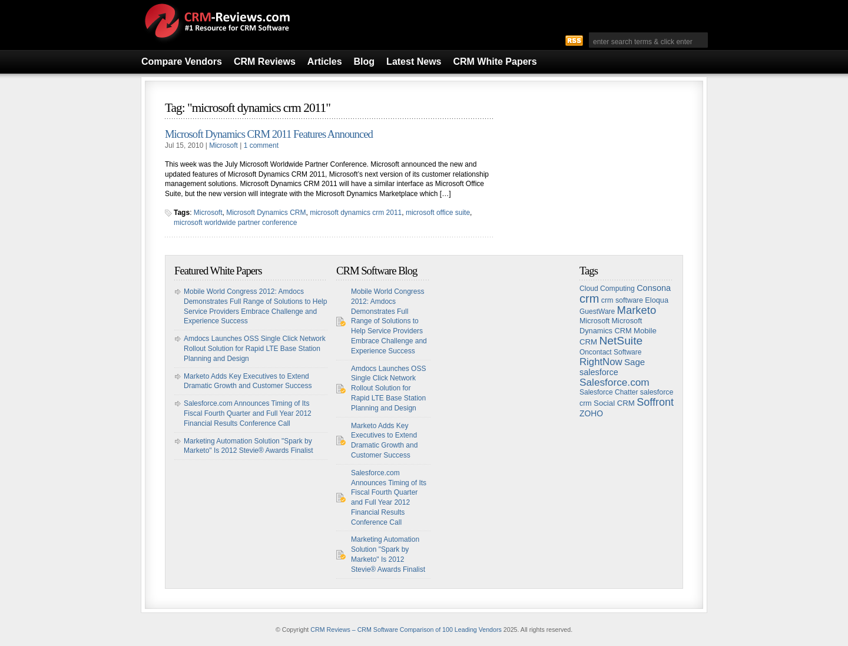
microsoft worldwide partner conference (235, 222)
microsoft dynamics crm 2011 (356, 212)
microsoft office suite (438, 212)
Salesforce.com (614, 382)
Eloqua (656, 300)
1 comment (261, 145)
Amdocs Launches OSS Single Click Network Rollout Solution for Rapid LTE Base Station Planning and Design (255, 348)
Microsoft (223, 145)
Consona (654, 288)
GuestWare (597, 311)
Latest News (413, 62)
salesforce (598, 372)
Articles (324, 62)
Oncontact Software (610, 352)
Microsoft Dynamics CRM (266, 212)
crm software (622, 300)
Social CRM (614, 403)
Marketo (637, 310)
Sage (634, 362)
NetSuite (620, 340)
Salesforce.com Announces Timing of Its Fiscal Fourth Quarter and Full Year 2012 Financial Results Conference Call (248, 413)
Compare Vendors (181, 62)
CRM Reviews (265, 62)
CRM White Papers (494, 62)
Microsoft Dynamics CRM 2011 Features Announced (269, 134)
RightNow (600, 361)
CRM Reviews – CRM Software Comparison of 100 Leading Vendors (406, 629)
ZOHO (591, 413)
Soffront (655, 402)
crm (589, 298)
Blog (364, 62)
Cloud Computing (607, 288)
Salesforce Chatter (608, 392)
